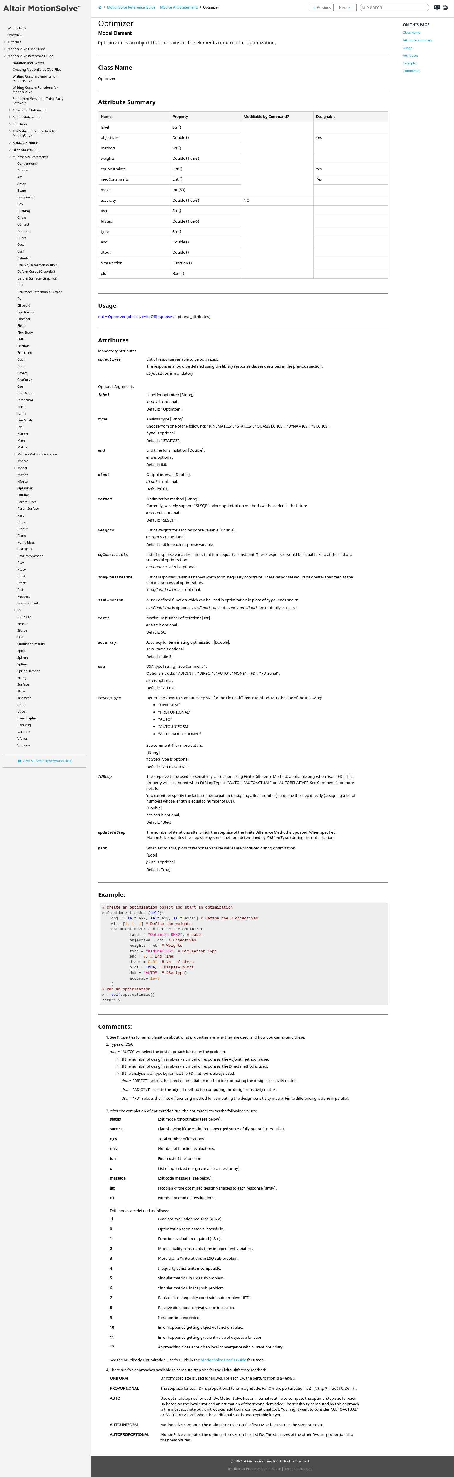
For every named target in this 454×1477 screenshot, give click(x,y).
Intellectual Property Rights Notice (254, 1468)
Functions (20, 124)
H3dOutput (26, 393)
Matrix (22, 447)
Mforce (22, 461)
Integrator (25, 400)
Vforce (22, 738)
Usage (407, 48)
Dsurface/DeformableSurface (39, 292)
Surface (23, 684)
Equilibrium (26, 312)
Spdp (21, 650)
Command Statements (29, 110)
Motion (23, 474)
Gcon (21, 359)
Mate (21, 440)
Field (21, 325)
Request (23, 596)
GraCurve (24, 379)
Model (22, 468)
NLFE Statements (25, 149)
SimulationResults (31, 644)
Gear (21, 366)
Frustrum (24, 352)
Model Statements (26, 117)
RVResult (24, 617)
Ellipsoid (23, 305)
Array (21, 183)
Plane (21, 535)
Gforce (22, 373)
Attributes (410, 55)
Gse (20, 386)
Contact (23, 224)
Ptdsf (21, 576)
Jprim (21, 413)
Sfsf (20, 637)
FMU (20, 339)
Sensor (22, 623)
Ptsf (20, 589)
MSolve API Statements (30, 156)
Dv (19, 298)
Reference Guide (30, 56)
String (22, 677)
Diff (20, 285)
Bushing (23, 210)
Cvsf (20, 251)
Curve (21, 237)
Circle (21, 217)
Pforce (22, 522)
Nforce (22, 481)
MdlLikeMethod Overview (37, 454)
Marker (23, 433)
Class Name (411, 32)
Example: (410, 63)
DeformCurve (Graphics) (36, 271)
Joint (20, 406)
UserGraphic (26, 718)
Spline (22, 664)
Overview (15, 35)
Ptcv (20, 562)
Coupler (23, 231)
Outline (23, 495)
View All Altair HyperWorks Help (47, 760)
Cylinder (23, 258)
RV (19, 610)
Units (21, 704)
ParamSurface (28, 508)
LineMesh (24, 420)
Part (20, 515)
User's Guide (223, 1359)
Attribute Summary (417, 40)
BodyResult (26, 197)
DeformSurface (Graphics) (37, 278)
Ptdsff (21, 583)
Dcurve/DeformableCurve (37, 265)
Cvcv (20, 244)
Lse (19, 427)
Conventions (27, 163)
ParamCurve (26, 501)
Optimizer (25, 488)
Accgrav (23, 170)
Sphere (22, 657)
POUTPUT (24, 549)
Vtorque (23, 745)
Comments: (411, 70)
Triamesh (24, 698)
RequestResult (28, 603)
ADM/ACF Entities (26, 142)
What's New (17, 28)
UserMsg (24, 725)
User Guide (26, 49)
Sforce (22, 630)
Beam (21, 190)
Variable (23, 731)
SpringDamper (28, 671)
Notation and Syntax (28, 62)
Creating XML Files (37, 69)
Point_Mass (26, 542)
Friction (23, 346)
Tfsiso (21, 691)
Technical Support (298, 1468)
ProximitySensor (30, 556)
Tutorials (14, 42)
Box (20, 204)
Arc (19, 177)
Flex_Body (25, 332)
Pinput (22, 528)
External (23, 319)
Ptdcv (21, 569)
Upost (21, 711)
